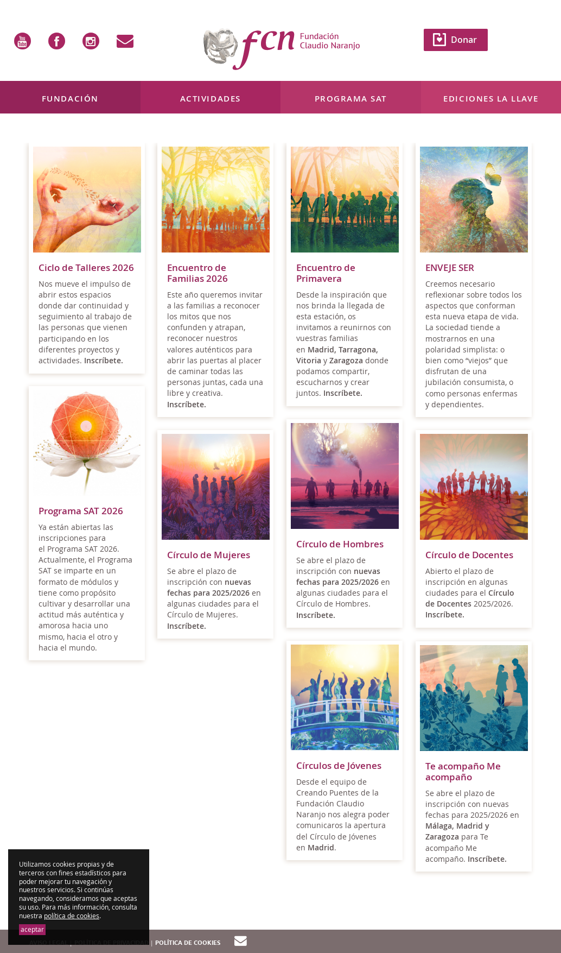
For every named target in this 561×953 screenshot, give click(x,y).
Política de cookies (187, 943)
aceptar (32, 929)
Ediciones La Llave (490, 98)
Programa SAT (351, 98)
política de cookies (71, 915)
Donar (464, 40)
